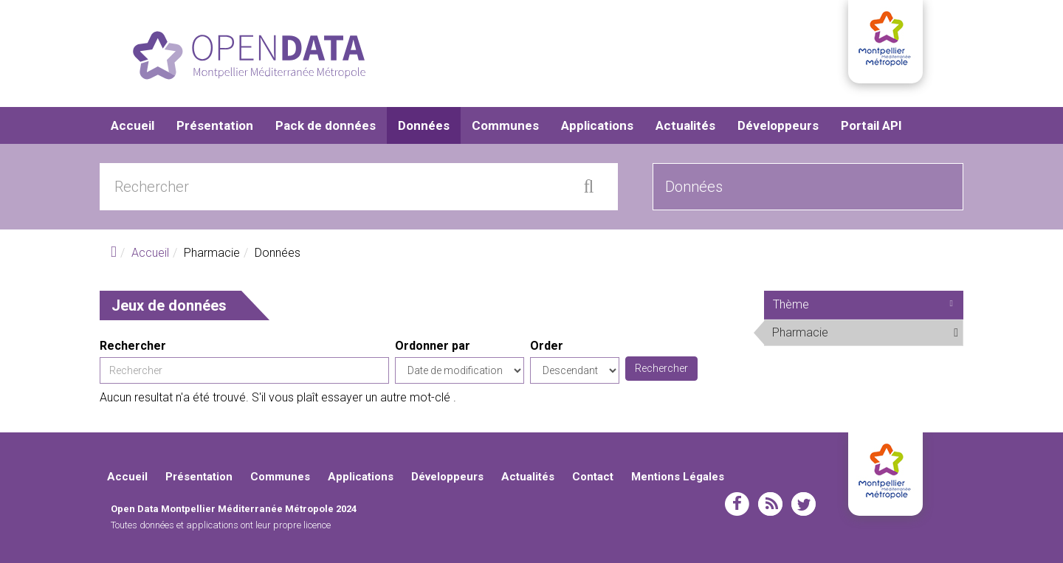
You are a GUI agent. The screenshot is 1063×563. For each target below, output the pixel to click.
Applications (597, 125)
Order (546, 346)
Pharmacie (864, 332)
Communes (505, 125)
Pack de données (325, 125)
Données (424, 125)
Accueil (132, 125)
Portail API (871, 125)
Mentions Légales (677, 476)
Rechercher (133, 346)
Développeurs (778, 125)
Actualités (685, 125)
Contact (592, 476)
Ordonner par (432, 346)
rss (770, 504)
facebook (737, 504)
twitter (803, 504)
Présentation (214, 125)
